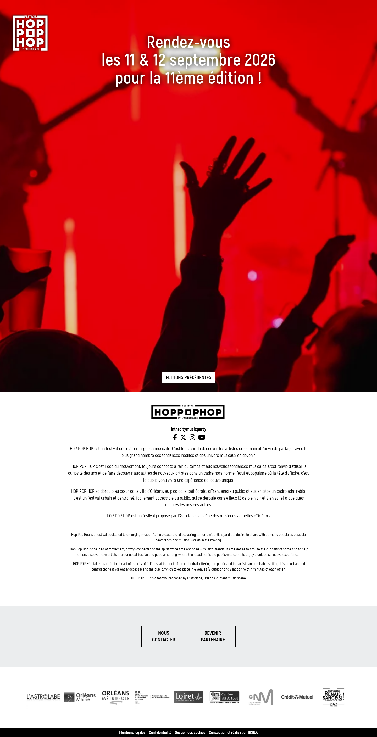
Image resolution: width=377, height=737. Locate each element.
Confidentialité (160, 732)
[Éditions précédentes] (188, 377)
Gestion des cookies (190, 732)
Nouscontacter (163, 636)
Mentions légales (132, 732)
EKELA (253, 732)
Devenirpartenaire (213, 636)
